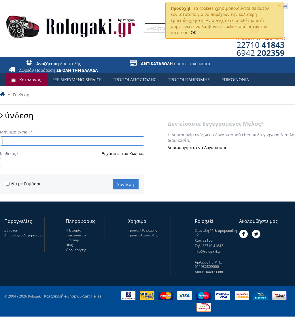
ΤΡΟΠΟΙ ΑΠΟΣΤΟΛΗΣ (134, 79)
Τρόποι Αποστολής (143, 235)
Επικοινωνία (76, 235)
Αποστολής (58, 63)
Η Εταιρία (73, 230)
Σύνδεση (125, 184)
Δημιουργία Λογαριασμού (24, 235)
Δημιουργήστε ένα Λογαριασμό (197, 147)
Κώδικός (8, 153)
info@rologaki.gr (208, 251)
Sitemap (72, 240)
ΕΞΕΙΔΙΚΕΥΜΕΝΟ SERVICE (76, 79)
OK (193, 32)
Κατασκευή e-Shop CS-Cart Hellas (72, 296)
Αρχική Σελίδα (3, 94)
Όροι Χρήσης (76, 249)
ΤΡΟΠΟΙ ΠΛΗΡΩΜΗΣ (189, 79)
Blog (69, 244)
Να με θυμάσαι (23, 184)
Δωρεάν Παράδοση (58, 70)
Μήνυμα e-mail (15, 132)
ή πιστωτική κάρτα (175, 63)
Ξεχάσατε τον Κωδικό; (123, 153)
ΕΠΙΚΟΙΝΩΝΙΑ (235, 79)
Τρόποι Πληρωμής (142, 230)
